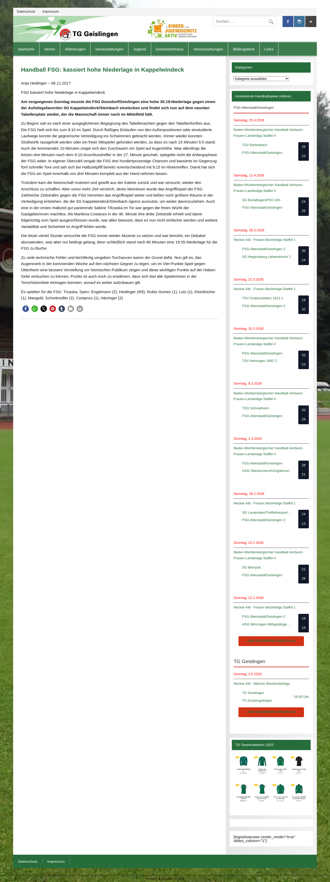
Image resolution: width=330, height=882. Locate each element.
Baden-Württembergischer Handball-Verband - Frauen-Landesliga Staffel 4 (269, 133)
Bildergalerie (243, 49)
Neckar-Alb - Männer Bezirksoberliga (262, 683)
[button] (25, 309)
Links (268, 49)
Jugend (139, 49)
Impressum (51, 11)
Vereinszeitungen (208, 49)
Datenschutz (26, 11)
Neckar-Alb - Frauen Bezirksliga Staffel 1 (265, 240)
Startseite (26, 49)
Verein (49, 49)
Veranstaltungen (109, 49)
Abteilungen (75, 49)
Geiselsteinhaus (170, 49)
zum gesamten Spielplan (271, 641)
